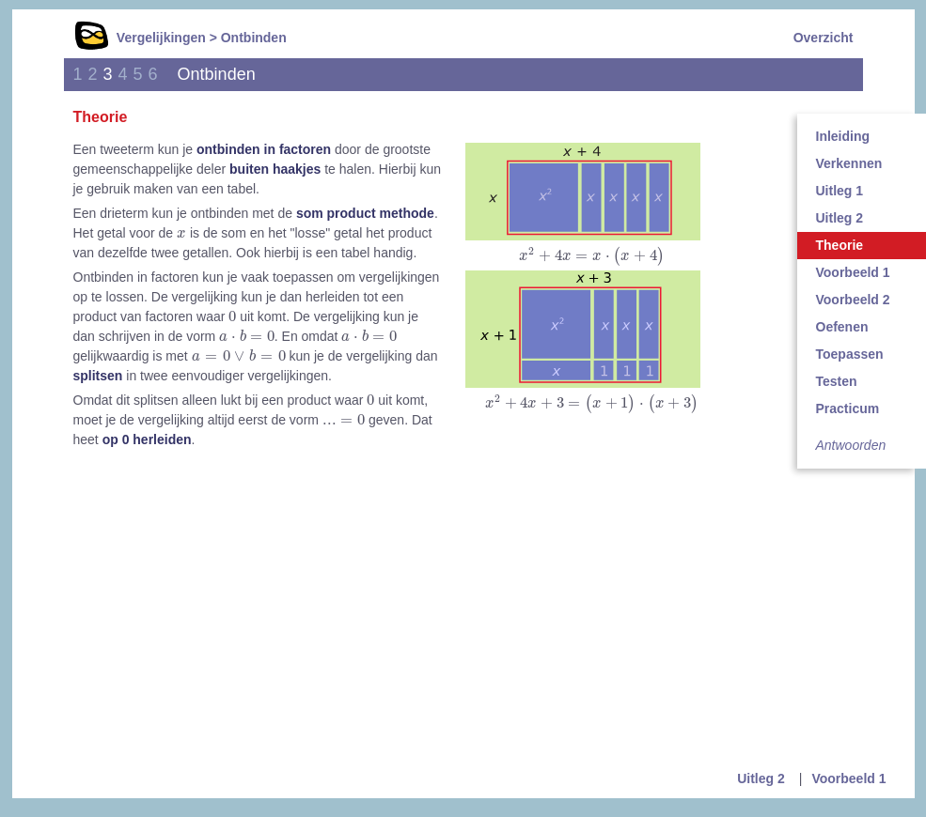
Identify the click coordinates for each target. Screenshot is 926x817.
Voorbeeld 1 (848, 778)
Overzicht (823, 37)
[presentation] (591, 256)
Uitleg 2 (761, 778)
